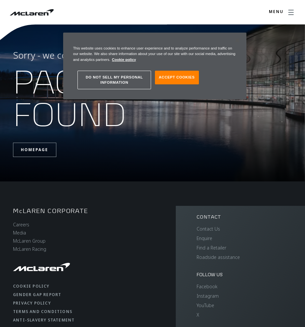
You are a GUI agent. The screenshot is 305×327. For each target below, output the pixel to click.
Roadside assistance (218, 257)
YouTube (205, 305)
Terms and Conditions (42, 311)
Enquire (204, 238)
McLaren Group (29, 241)
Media (19, 233)
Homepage (34, 149)
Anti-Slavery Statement (44, 320)
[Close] (237, 40)
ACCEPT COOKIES (177, 77)
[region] (154, 66)
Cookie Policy (31, 286)
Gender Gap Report (37, 294)
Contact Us (208, 229)
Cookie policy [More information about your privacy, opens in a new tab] (124, 60)
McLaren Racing (29, 249)
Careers (21, 224)
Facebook (207, 286)
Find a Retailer (211, 248)
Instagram (208, 296)
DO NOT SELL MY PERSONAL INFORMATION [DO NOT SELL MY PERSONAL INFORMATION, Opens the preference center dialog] (114, 79)
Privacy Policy (32, 303)
